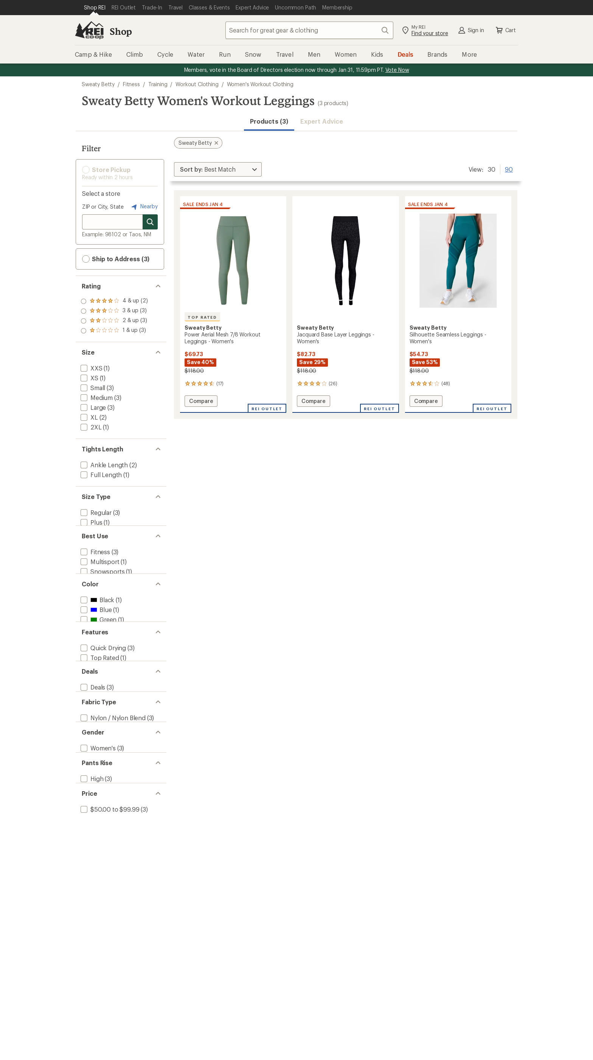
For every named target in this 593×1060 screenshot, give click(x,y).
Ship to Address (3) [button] (115, 259)
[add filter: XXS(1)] (90, 368)
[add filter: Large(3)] (92, 407)
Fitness (131, 84)
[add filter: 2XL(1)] (90, 427)
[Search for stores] (150, 221)
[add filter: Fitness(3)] (94, 560)
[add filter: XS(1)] (88, 377)
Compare (201, 402)
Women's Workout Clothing (260, 84)
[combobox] (309, 30)
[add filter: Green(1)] (97, 637)
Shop (121, 31)
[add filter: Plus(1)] (90, 522)
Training (158, 84)
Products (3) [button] (269, 121)
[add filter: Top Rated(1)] (99, 684)
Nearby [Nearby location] (144, 206)
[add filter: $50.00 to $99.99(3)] (109, 873)
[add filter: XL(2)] (88, 417)
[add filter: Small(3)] (92, 387)
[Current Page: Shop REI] (95, 7)
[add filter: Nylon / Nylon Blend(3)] (112, 760)
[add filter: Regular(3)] (95, 512)
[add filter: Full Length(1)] (100, 474)
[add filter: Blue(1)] (95, 627)
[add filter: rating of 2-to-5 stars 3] (114, 321)
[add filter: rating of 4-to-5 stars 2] (114, 301)
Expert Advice (321, 121)
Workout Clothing (196, 84)
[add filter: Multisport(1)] (99, 569)
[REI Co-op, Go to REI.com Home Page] (89, 30)
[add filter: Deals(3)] (92, 722)
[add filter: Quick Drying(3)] (102, 675)
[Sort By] (218, 169)
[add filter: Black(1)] (96, 617)
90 (509, 168)
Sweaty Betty (98, 84)
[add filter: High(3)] (91, 836)
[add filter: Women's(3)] (97, 798)
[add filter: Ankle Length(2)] (103, 464)
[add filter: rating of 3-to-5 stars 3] (114, 311)
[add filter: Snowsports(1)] (101, 579)
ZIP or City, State (103, 206)
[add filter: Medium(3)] (96, 397)
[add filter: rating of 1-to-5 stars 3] (114, 331)
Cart (505, 30)
